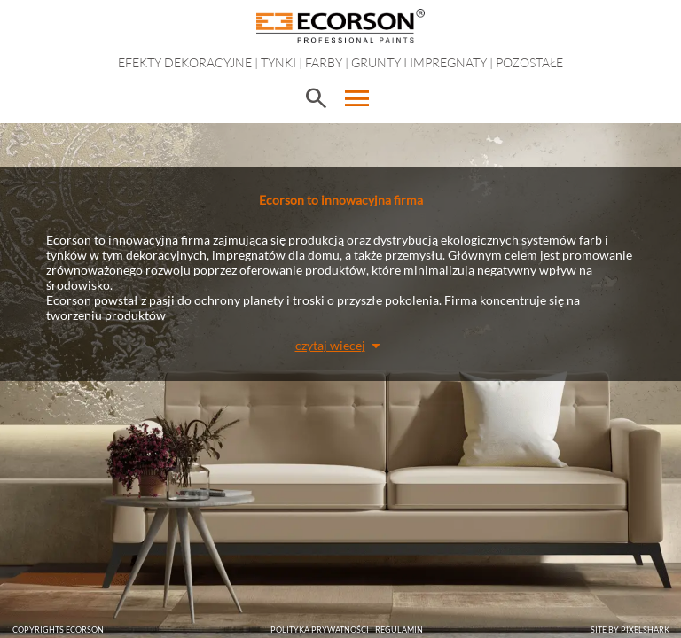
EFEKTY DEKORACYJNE (185, 62)
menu (357, 98)
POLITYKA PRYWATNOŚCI (319, 629)
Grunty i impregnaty (419, 62)
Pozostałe (529, 62)
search (315, 98)
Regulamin (399, 629)
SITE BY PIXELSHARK (630, 629)
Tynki (278, 62)
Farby (323, 62)
